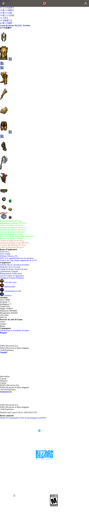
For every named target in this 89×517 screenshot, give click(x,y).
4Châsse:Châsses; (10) (8, 256)
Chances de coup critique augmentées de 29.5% (18, 260)
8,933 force (4, 252)
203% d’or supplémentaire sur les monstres (17, 258)
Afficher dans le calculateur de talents (16, 265)
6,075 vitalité (5, 254)
